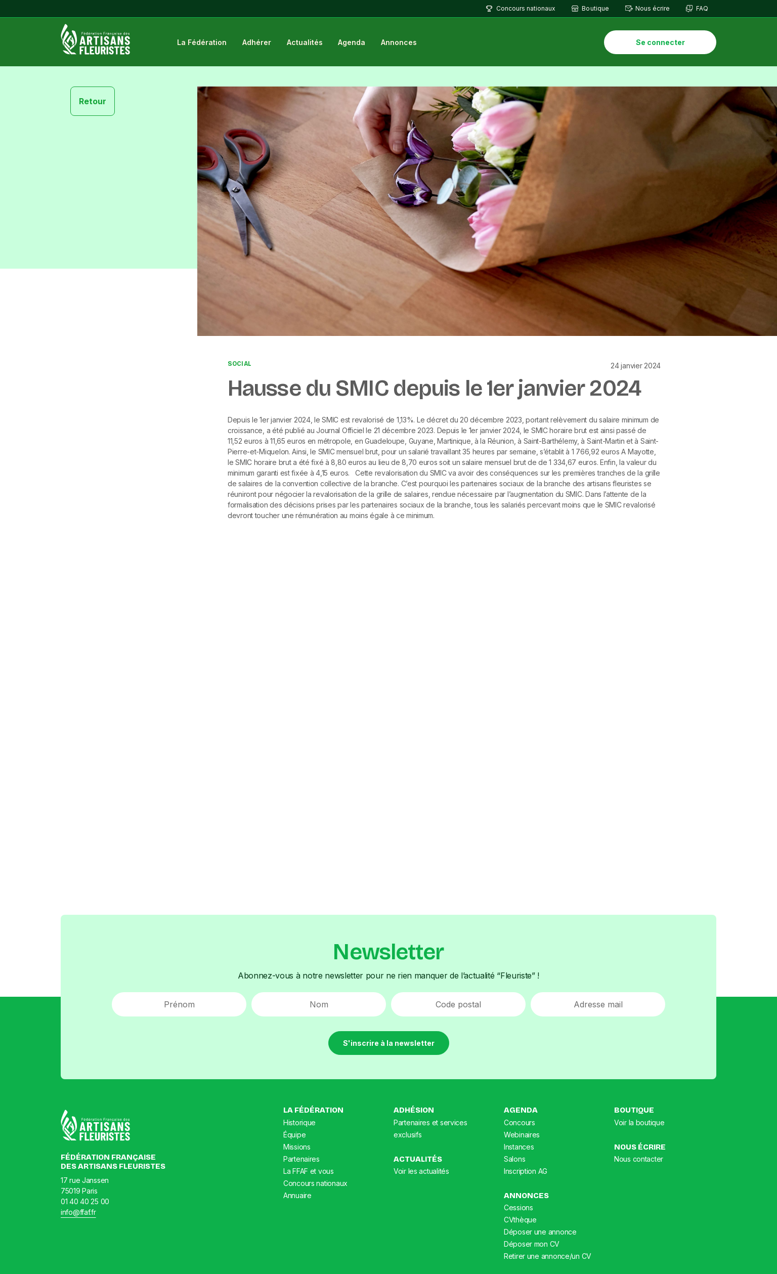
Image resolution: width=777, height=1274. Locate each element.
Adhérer (256, 42)
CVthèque (520, 1219)
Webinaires (522, 1134)
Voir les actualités (421, 1171)
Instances (519, 1146)
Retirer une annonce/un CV (547, 1256)
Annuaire (297, 1195)
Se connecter (660, 42)
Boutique (595, 8)
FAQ (702, 8)
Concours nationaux (525, 8)
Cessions (518, 1207)
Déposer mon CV (531, 1244)
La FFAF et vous (308, 1171)
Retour (92, 101)
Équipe (294, 1134)
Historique (299, 1122)
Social (239, 363)
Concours (519, 1122)
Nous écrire (652, 8)
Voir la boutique (639, 1122)
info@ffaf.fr (78, 1212)
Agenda (351, 42)
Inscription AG (525, 1171)
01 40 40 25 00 (85, 1201)
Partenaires (301, 1159)
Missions (297, 1146)
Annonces (399, 42)
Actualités (305, 42)
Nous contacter (638, 1159)
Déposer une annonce (540, 1231)
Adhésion (414, 1110)
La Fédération (202, 42)
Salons (514, 1159)
